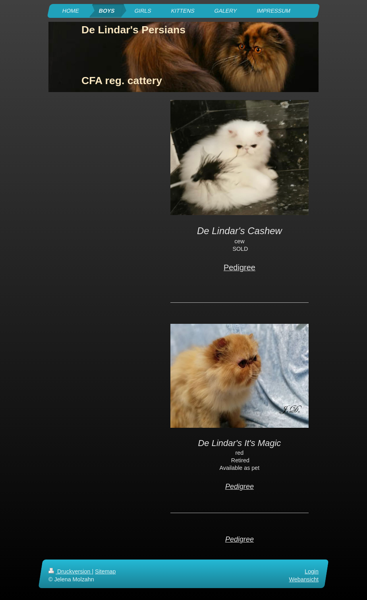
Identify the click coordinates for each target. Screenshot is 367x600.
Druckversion (70, 571)
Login (312, 571)
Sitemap (105, 571)
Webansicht (304, 579)
